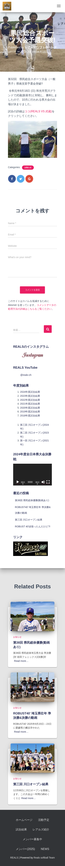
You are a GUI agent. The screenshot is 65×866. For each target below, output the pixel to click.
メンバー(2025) (25, 849)
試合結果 (21, 829)
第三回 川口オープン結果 (28, 519)
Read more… (21, 661)
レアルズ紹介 (41, 829)
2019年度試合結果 (30, 411)
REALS (14, 857)
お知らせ (27, 167)
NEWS (45, 849)
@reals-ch (25, 375)
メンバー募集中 (32, 839)
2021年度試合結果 (30, 403)
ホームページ (24, 819)
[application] (32, 474)
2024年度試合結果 (30, 391)
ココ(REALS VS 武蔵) (38, 111)
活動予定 (43, 819)
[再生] (17, 482)
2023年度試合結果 (30, 395)
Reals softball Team (44, 857)
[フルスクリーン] (48, 482)
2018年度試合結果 (30, 415)
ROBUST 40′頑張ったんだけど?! (32, 526)
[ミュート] (43, 482)
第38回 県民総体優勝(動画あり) (32, 500)
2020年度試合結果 (30, 407)
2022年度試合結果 (30, 399)
